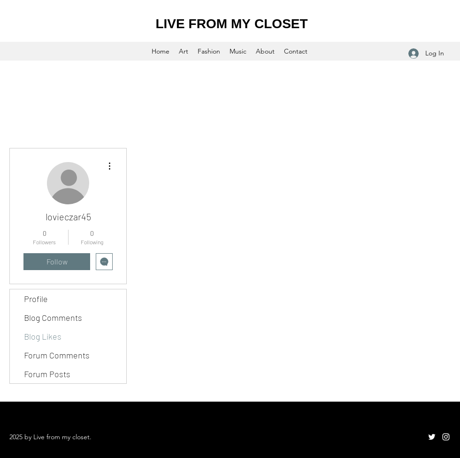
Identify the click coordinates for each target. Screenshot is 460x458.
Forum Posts (47, 374)
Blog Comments (53, 317)
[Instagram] (446, 437)
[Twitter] (432, 437)
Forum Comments (57, 355)
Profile (36, 299)
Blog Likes (42, 336)
